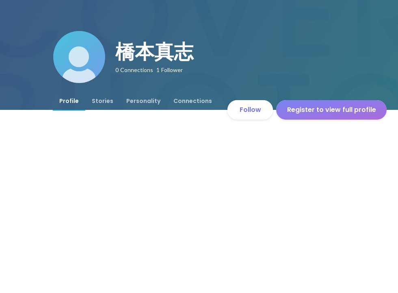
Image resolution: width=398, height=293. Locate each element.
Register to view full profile (331, 109)
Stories (102, 101)
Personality (143, 101)
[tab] (69, 101)
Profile (69, 101)
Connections (192, 101)
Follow (250, 109)
